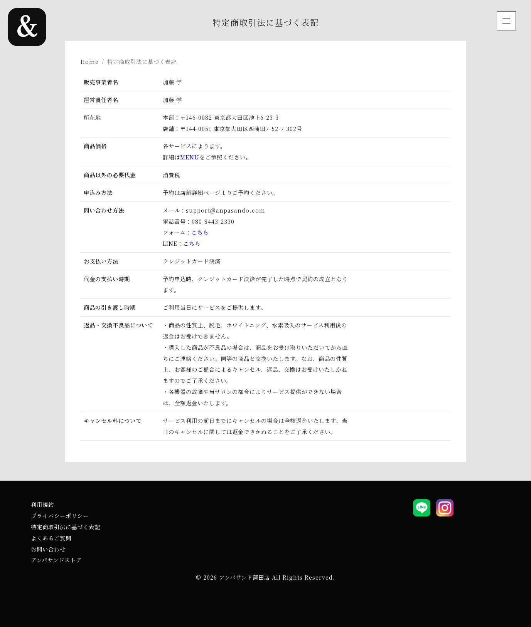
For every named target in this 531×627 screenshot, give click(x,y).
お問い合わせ (48, 549)
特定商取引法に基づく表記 (65, 527)
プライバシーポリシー (60, 515)
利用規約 (42, 504)
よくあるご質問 (51, 538)
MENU (189, 157)
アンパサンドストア (56, 560)
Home (90, 61)
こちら (200, 232)
